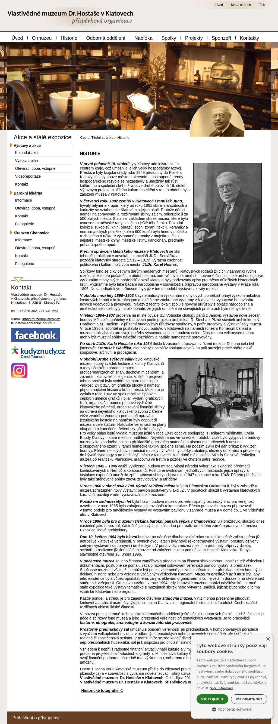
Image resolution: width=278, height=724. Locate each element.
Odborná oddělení (105, 38)
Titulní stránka (102, 137)
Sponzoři (221, 38)
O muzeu (42, 38)
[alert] (232, 676)
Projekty (194, 38)
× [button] (268, 639)
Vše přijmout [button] (212, 699)
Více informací (221, 688)
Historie (69, 38)
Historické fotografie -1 (102, 690)
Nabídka (143, 38)
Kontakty (249, 38)
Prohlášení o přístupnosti (36, 718)
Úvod (17, 38)
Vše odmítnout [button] (249, 699)
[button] (232, 709)
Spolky (169, 38)
